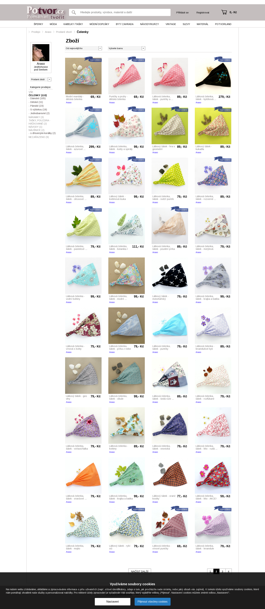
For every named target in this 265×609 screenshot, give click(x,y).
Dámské (38, 98)
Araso (48, 32)
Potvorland (223, 24)
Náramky (36, 117)
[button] (143, 48)
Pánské (37, 105)
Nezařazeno (39, 137)
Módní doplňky (99, 24)
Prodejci (36, 32)
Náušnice (36, 130)
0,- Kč (233, 12)
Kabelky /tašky (73, 24)
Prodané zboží (64, 32)
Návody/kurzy (149, 24)
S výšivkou (38, 109)
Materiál (202, 24)
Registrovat (202, 12)
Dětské (36, 102)
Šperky (38, 24)
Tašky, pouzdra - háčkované (39, 122)
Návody (35, 127)
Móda (53, 24)
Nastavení (112, 601)
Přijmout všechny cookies (153, 601)
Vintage (171, 24)
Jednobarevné (40, 113)
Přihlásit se (182, 12)
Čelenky (83, 32)
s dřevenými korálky (43, 133)
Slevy (186, 24)
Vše (31, 92)
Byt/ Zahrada (124, 24)
